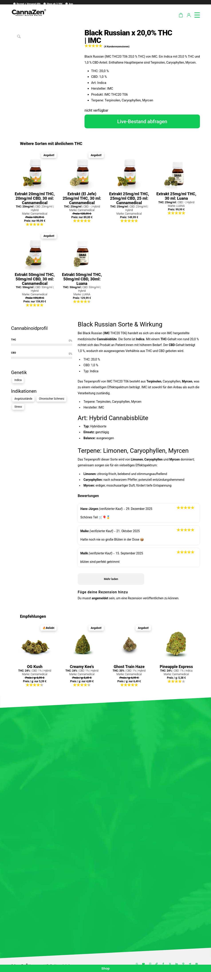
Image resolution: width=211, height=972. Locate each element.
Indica (18, 380)
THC (163, 339)
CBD (172, 345)
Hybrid (98, 418)
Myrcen (187, 381)
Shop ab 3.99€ (53, 3)
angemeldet (100, 598)
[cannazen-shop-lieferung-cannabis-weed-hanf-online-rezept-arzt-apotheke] (28, 18)
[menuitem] (26, 3)
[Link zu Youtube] (143, 964)
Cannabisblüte (107, 339)
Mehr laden (111, 579)
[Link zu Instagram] (150, 964)
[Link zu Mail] (196, 964)
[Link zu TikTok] (156, 964)
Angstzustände (23, 398)
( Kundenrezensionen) (117, 46)
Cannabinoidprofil (29, 328)
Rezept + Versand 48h (27, 3)
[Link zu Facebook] (163, 964)
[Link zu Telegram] (190, 964)
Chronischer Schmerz (51, 398)
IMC (107, 333)
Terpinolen (153, 381)
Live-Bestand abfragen (142, 121)
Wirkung (151, 324)
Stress (18, 406)
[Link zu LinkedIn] (176, 964)
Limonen (115, 450)
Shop (105, 968)
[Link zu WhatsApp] (136, 964)
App (69, 3)
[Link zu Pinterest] (183, 964)
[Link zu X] (170, 964)
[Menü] (195, 14)
